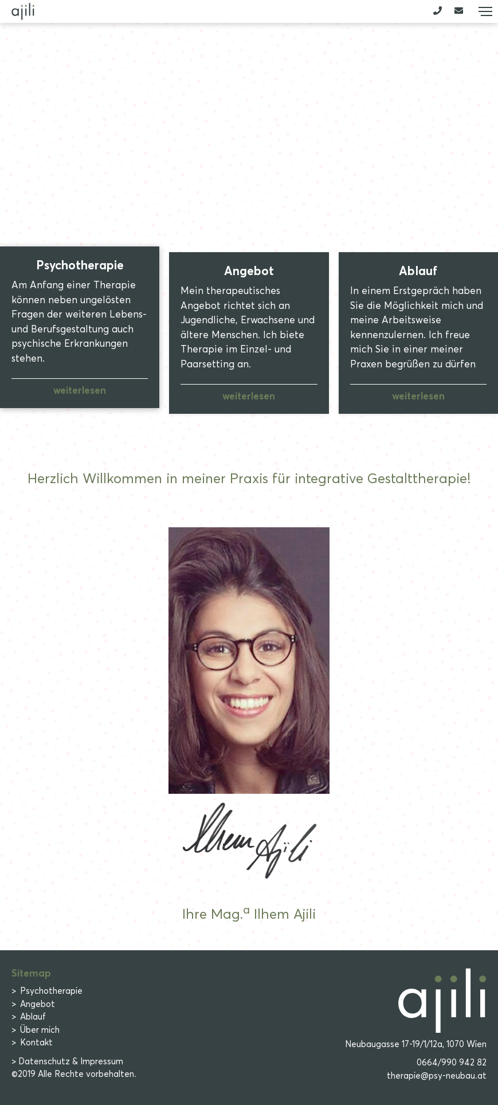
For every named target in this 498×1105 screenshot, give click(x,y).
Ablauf (33, 1017)
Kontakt (36, 1042)
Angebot (37, 1004)
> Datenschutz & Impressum (67, 1061)
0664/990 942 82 (452, 1062)
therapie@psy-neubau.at (437, 1076)
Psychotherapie (51, 991)
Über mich (40, 1030)
